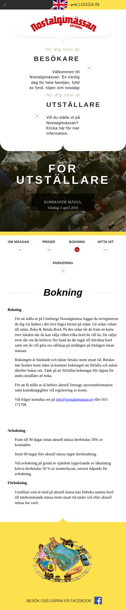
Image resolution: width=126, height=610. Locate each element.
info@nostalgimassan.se (74, 399)
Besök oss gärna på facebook (64, 601)
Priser (48, 242)
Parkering (63, 263)
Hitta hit (105, 242)
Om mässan (18, 242)
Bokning (77, 242)
